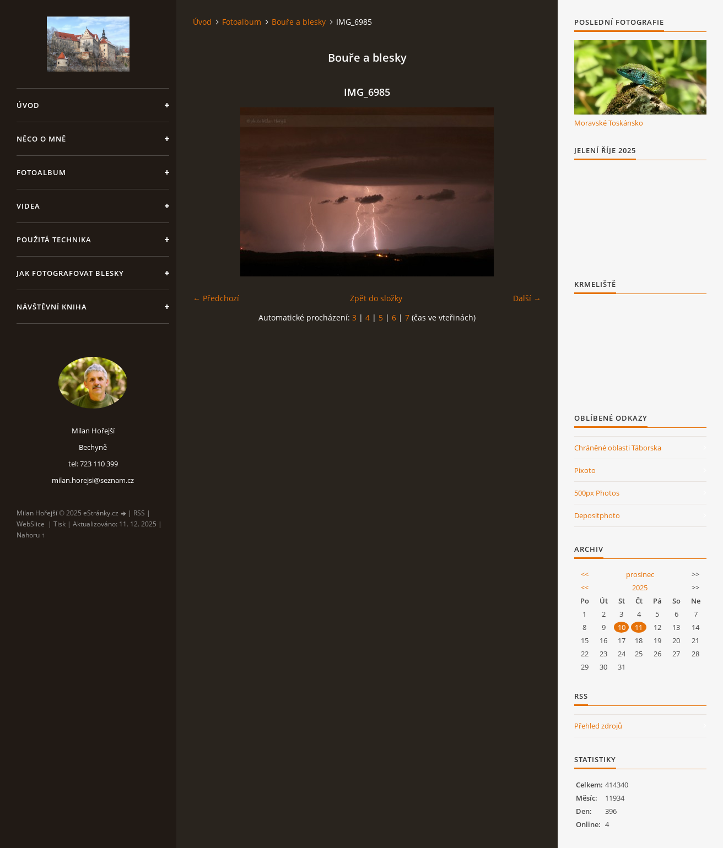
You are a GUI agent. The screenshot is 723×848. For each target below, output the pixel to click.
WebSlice (31, 524)
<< (585, 574)
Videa (28, 206)
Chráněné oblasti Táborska (617, 448)
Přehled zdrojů (598, 726)
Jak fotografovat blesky (70, 273)
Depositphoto (597, 515)
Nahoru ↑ (31, 535)
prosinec (640, 574)
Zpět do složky (376, 298)
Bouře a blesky (299, 22)
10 (621, 627)
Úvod (28, 105)
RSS (139, 513)
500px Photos (596, 493)
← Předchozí (216, 298)
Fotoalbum (41, 172)
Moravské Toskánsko (608, 123)
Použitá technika (54, 239)
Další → (527, 298)
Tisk (59, 524)
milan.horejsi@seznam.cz (93, 480)
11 (639, 627)
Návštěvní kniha (52, 307)
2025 (640, 587)
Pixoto (585, 470)
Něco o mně (41, 139)
